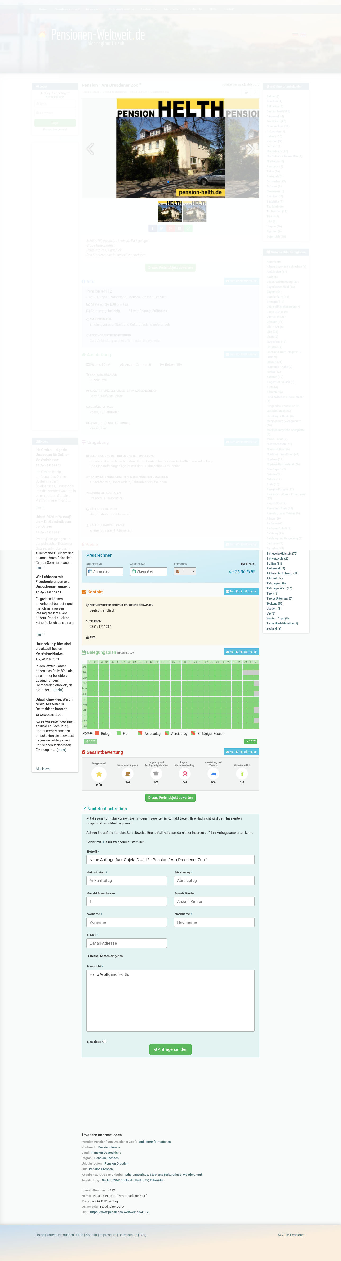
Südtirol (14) (275, 578)
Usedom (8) (274, 608)
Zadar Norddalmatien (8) (282, 623)
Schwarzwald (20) (278, 558)
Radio (139, 1180)
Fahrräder (156, 1180)
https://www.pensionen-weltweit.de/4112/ (120, 1212)
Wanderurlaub (193, 1174)
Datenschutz (128, 1235)
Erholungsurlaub (136, 1174)
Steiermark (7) (276, 568)
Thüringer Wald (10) (279, 588)
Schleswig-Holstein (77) (282, 553)
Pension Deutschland (106, 1152)
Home (40, 1235)
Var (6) (271, 613)
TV (146, 1180)
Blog (143, 1235)
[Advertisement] (170, 1095)
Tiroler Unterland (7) (280, 598)
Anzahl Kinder (185, 893)
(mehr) (41, 567)
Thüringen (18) (276, 583)
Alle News (43, 769)
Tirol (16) (272, 593)
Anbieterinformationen (155, 1141)
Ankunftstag (97, 872)
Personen (180, 564)
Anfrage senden (170, 1049)
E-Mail (92, 935)
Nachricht (95, 966)
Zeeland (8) (274, 628)
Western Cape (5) (278, 618)
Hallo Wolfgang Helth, (170, 1001)
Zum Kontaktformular (241, 591)
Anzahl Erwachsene (101, 893)
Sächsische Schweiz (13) (283, 573)
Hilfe (79, 1235)
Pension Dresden (116, 1163)
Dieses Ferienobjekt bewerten (170, 798)
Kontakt (91, 1235)
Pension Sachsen (106, 1158)
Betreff (93, 851)
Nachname (183, 914)
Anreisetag (94, 564)
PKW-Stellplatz (123, 1180)
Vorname (94, 914)
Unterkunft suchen (60, 1235)
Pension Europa (109, 1147)
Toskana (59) (275, 603)
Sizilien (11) (274, 563)
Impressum (107, 1235)
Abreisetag (137, 564)
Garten (106, 1180)
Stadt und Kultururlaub (165, 1174)
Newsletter (96, 1042)
